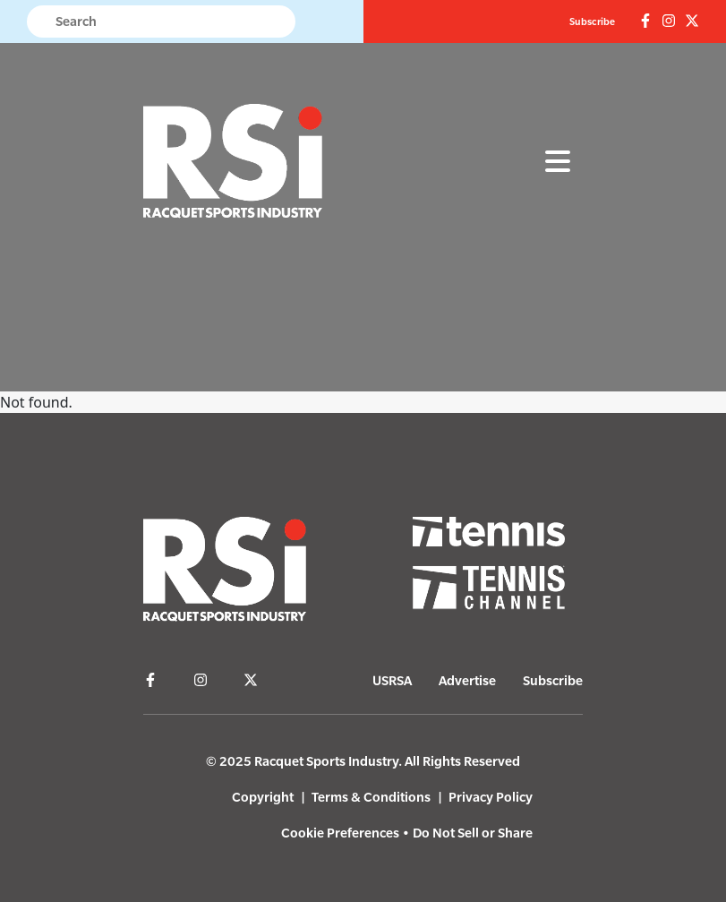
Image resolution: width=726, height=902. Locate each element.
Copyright (263, 796)
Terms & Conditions (371, 796)
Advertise (467, 680)
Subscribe (592, 21)
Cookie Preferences (340, 832)
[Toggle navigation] (558, 162)
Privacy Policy (490, 796)
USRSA (392, 680)
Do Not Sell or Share (473, 832)
